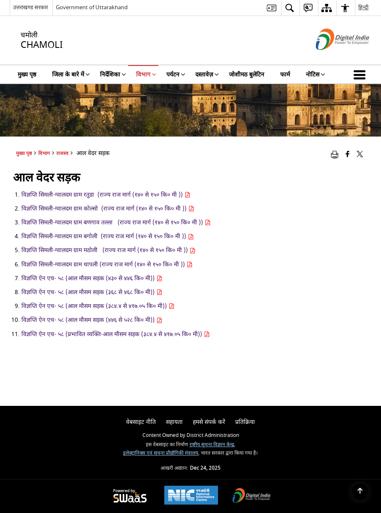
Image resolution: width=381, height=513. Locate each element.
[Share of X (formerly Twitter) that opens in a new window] (360, 154)
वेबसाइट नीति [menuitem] (141, 422)
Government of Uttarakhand (92, 7)
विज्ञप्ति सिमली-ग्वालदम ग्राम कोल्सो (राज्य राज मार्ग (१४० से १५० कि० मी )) (107, 208)
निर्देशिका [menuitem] (113, 74)
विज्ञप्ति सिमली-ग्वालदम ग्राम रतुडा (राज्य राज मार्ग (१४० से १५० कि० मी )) (105, 194)
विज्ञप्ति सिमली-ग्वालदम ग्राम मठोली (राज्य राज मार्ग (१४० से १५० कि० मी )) (108, 250)
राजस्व (62, 153)
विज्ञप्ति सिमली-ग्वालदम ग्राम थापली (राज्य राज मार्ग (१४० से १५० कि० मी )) (106, 264)
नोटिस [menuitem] (315, 74)
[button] (361, 74)
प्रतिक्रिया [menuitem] (245, 422)
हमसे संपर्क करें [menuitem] (209, 422)
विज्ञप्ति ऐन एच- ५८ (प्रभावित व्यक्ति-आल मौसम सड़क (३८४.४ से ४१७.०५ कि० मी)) (115, 334)
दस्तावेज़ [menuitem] (207, 74)
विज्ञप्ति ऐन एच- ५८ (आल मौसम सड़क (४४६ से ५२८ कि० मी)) (91, 320)
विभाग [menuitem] (146, 74)
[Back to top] (360, 492)
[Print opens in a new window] (334, 154)
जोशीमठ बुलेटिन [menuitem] (246, 74)
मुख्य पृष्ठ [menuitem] (27, 74)
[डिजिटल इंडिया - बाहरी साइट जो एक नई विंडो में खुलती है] (332, 57)
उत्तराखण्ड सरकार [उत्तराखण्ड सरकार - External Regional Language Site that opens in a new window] (30, 7)
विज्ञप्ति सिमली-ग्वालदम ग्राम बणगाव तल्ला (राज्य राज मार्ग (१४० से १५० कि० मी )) (115, 222)
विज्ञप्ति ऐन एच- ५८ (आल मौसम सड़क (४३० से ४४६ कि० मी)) (91, 278)
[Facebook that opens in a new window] (347, 154)
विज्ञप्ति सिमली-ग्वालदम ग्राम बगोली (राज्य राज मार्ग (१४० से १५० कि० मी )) (107, 236)
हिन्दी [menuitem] (363, 7)
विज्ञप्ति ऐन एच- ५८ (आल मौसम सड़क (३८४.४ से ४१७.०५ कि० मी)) (97, 306)
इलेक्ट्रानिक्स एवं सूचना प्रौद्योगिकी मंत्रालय (160, 453)
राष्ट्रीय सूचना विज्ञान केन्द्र (211, 444)
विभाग (44, 153)
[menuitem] (271, 8)
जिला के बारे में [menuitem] (71, 74)
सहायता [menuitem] (174, 422)
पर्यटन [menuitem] (175, 74)
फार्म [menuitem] (285, 74)
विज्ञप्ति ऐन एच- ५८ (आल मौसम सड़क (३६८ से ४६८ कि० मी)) (91, 292)
